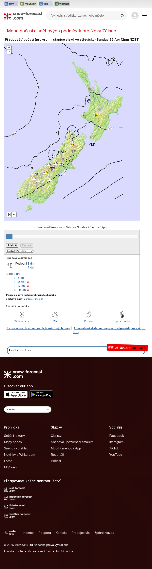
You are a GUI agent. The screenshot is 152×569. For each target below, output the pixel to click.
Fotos (8, 461)
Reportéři (57, 455)
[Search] (122, 15)
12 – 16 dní (20, 289)
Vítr (55, 321)
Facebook (116, 436)
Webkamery (21, 321)
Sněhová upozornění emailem (72, 442)
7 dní (31, 267)
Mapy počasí (13, 442)
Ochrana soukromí (39, 551)
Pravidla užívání (13, 551)
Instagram (116, 442)
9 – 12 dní (19, 285)
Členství (56, 436)
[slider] (9, 236)
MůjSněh (10, 467)
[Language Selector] (27, 409)
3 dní (31, 263)
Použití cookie (64, 551)
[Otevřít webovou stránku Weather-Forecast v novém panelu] (62, 4)
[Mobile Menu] (144, 15)
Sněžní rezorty (14, 436)
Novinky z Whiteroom (19, 455)
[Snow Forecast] (23, 16)
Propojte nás (80, 533)
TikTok (114, 448)
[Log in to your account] (135, 15)
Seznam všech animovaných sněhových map (38, 328)
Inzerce (28, 533)
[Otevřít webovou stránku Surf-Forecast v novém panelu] (11, 4)
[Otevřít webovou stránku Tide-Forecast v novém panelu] (46, 4)
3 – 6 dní (19, 277)
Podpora (44, 533)
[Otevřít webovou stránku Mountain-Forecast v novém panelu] (28, 4)
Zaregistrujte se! (33, 299)
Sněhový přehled (16, 448)
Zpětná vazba (104, 533)
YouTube (115, 455)
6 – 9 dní (19, 282)
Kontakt (61, 533)
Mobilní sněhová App (66, 448)
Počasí (88, 321)
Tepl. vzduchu (122, 321)
